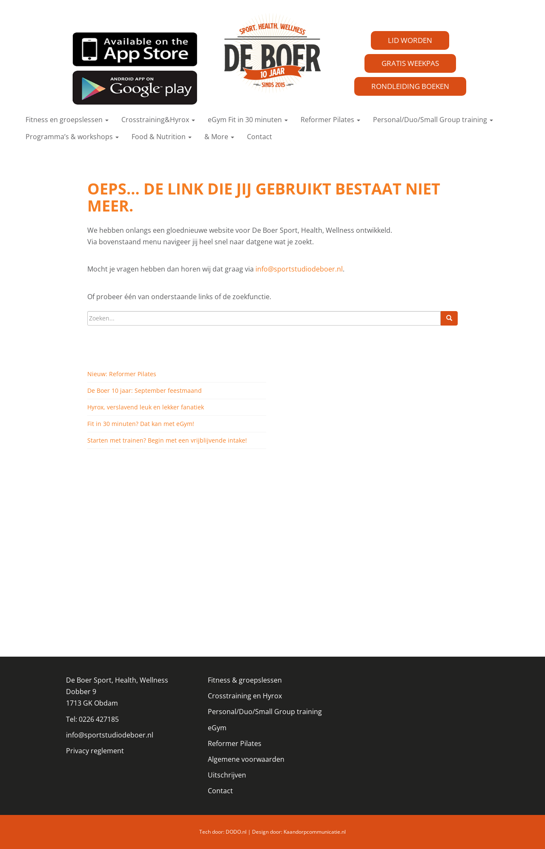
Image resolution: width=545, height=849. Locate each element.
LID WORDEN (410, 40)
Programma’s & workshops (72, 136)
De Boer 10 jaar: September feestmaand (144, 390)
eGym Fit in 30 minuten (248, 119)
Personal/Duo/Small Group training (433, 119)
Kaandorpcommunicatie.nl (315, 831)
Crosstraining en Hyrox (245, 695)
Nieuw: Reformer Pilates (121, 374)
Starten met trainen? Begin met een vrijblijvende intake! (167, 440)
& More (219, 136)
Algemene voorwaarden (246, 759)
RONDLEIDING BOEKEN (410, 86)
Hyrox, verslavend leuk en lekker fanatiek (145, 407)
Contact (259, 136)
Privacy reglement (95, 750)
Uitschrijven (227, 775)
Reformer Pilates (330, 119)
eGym (217, 727)
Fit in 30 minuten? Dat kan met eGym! (140, 424)
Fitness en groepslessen (67, 119)
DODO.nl (236, 831)
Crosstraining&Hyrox (158, 119)
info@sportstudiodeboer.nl (299, 269)
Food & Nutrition (162, 136)
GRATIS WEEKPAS (410, 63)
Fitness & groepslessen (245, 680)
